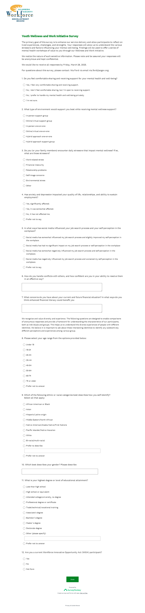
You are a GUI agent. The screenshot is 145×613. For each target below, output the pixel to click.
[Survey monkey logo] (72, 590)
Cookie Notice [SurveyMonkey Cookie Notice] (75, 606)
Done (72, 580)
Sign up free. (84, 594)
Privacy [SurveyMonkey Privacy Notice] (67, 606)
